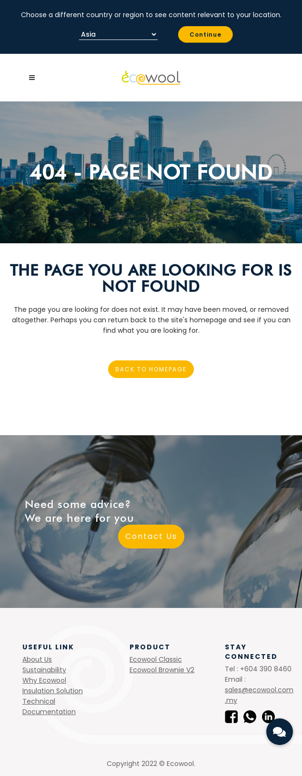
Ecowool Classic (156, 659)
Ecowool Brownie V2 (162, 670)
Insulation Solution (52, 691)
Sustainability (44, 670)
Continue (205, 34)
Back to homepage (151, 369)
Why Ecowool (44, 680)
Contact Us (151, 536)
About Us (37, 659)
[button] (279, 731)
